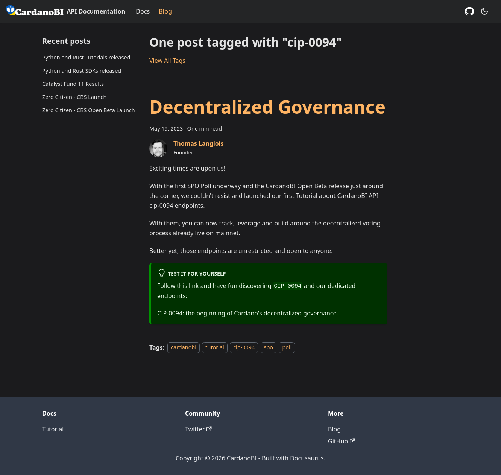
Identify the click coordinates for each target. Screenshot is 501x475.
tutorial (214, 347)
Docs (143, 11)
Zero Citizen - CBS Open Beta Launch (88, 110)
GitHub (341, 441)
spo (268, 347)
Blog (165, 11)
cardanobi (183, 347)
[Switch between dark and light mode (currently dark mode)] (484, 11)
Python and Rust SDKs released (81, 70)
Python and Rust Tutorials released (86, 57)
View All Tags (167, 60)
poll (286, 347)
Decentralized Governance (267, 106)
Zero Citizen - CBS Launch (74, 96)
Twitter (198, 429)
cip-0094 (244, 347)
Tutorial (53, 429)
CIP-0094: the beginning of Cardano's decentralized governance (247, 313)
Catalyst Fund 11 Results (73, 83)
